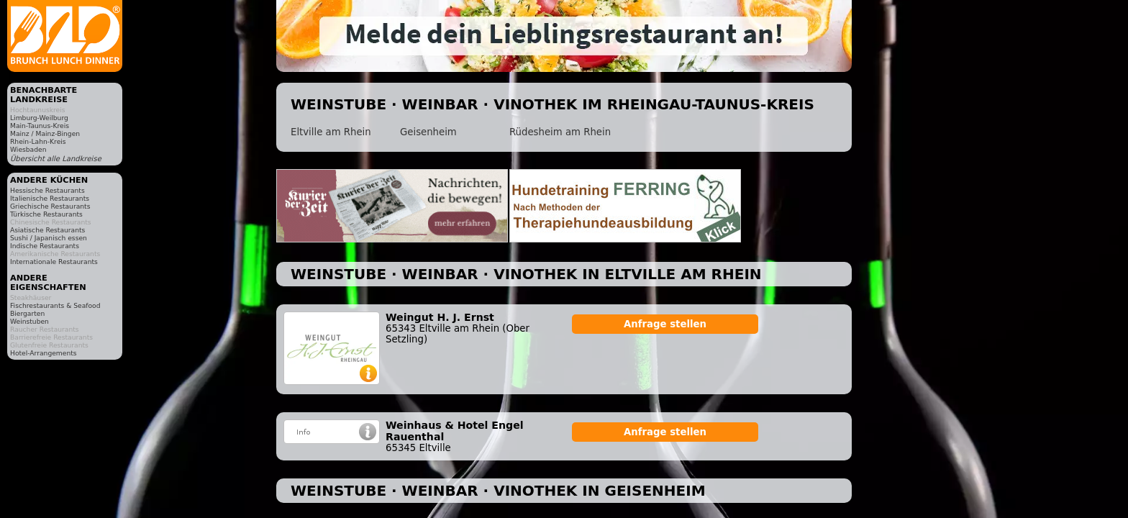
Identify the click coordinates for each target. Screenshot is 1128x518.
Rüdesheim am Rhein (560, 132)
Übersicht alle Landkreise (55, 159)
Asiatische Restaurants (47, 230)
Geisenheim (428, 132)
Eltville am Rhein (331, 132)
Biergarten (27, 313)
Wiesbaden (28, 149)
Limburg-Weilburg (39, 118)
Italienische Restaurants (49, 198)
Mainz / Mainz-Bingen (45, 133)
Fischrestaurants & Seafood (55, 305)
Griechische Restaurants (50, 206)
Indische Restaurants (44, 246)
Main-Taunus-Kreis (39, 126)
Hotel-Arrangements (43, 353)
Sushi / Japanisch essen (48, 238)
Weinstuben (29, 321)
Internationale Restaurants (54, 261)
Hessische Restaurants (47, 190)
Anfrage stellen (665, 324)
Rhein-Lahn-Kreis (38, 141)
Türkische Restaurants (46, 214)
